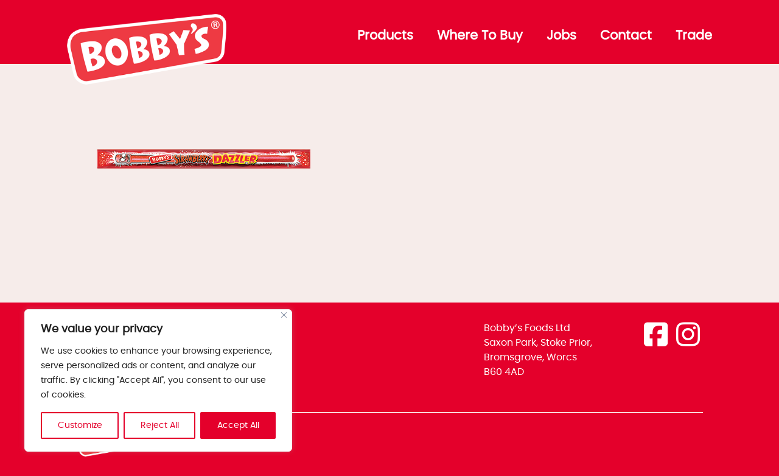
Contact (626, 36)
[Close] (284, 315)
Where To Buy (480, 36)
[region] (158, 380)
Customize (80, 425)
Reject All (160, 425)
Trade (694, 36)
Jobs (561, 36)
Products (385, 36)
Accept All (238, 425)
